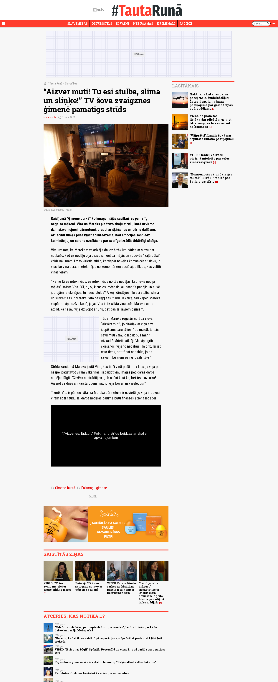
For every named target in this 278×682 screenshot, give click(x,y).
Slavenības (77, 23)
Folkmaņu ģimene (92, 488)
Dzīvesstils (102, 23)
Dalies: (93, 496)
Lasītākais (185, 86)
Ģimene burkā (63, 488)
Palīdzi (185, 23)
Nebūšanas (143, 23)
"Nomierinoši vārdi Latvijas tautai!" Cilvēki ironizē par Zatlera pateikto (211, 177)
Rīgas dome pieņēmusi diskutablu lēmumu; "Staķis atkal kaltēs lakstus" (105, 662)
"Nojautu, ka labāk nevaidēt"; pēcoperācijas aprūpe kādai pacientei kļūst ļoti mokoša (108, 640)
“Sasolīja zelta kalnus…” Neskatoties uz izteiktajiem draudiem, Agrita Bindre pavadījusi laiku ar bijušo (151, 592)
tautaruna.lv (50, 117)
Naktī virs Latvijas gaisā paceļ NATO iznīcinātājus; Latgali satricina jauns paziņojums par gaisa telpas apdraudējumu (211, 101)
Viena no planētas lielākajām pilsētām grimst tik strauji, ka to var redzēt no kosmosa (210, 121)
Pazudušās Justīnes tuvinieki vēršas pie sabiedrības (92, 673)
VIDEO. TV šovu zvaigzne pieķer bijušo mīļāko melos (57, 586)
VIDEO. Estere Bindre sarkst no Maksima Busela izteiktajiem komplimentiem (122, 588)
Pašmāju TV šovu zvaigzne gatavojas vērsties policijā (88, 586)
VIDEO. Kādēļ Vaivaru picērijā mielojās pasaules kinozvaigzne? (210, 158)
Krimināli (166, 23)
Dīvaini (122, 23)
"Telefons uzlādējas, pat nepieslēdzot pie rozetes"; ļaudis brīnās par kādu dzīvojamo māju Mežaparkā (106, 628)
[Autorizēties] (274, 23)
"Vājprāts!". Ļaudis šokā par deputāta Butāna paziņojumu (212, 137)
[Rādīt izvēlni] (3, 23)
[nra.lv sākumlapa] (98, 10)
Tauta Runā (55, 83)
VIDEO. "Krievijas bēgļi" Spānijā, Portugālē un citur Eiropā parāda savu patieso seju (110, 651)
